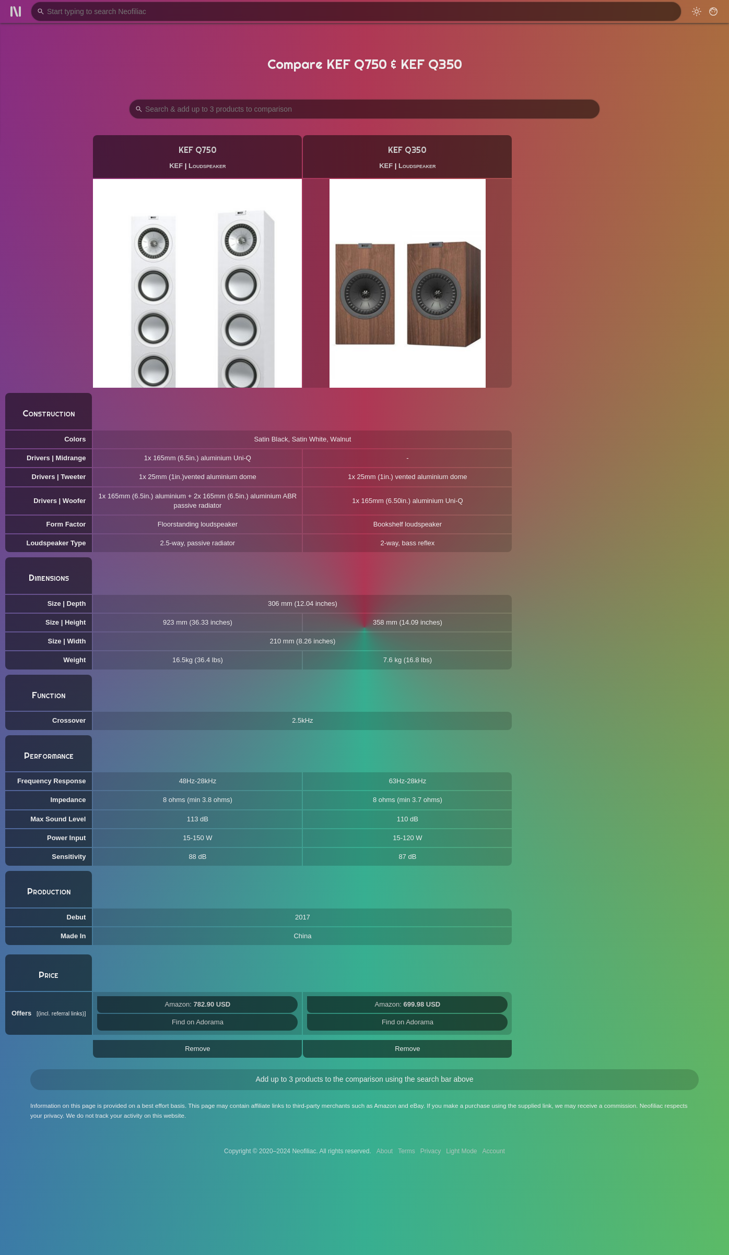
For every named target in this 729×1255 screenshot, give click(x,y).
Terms (406, 1151)
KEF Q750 (198, 150)
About (385, 1151)
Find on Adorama (198, 1022)
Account (494, 1151)
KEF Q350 (407, 150)
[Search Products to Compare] (364, 109)
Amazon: (198, 1004)
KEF (176, 166)
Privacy (430, 1151)
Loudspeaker (207, 166)
